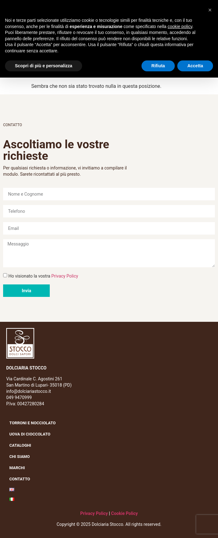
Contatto (19, 479)
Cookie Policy (124, 513)
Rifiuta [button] (158, 65)
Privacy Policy (64, 276)
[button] (210, 10)
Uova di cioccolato (29, 434)
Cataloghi (20, 445)
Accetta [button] (195, 65)
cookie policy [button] (180, 26)
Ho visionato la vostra (43, 276)
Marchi (18, 467)
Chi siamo (21, 456)
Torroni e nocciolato (34, 423)
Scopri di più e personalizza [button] (43, 65)
